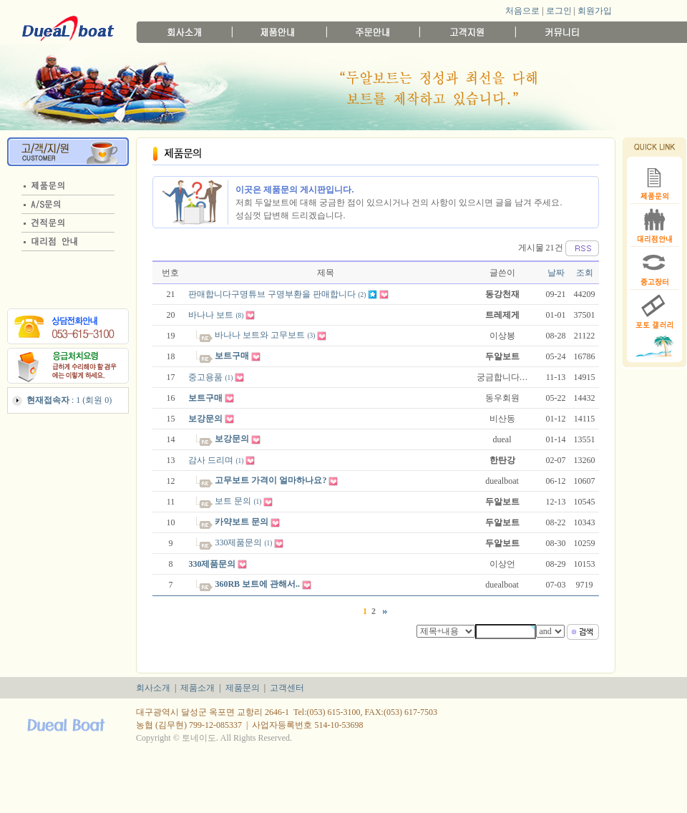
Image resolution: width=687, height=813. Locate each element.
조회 (584, 273)
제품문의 (242, 688)
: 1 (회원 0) (69, 400)
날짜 (556, 273)
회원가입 (595, 11)
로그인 (559, 11)
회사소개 (153, 688)
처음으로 (522, 11)
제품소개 (197, 688)
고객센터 (287, 688)
